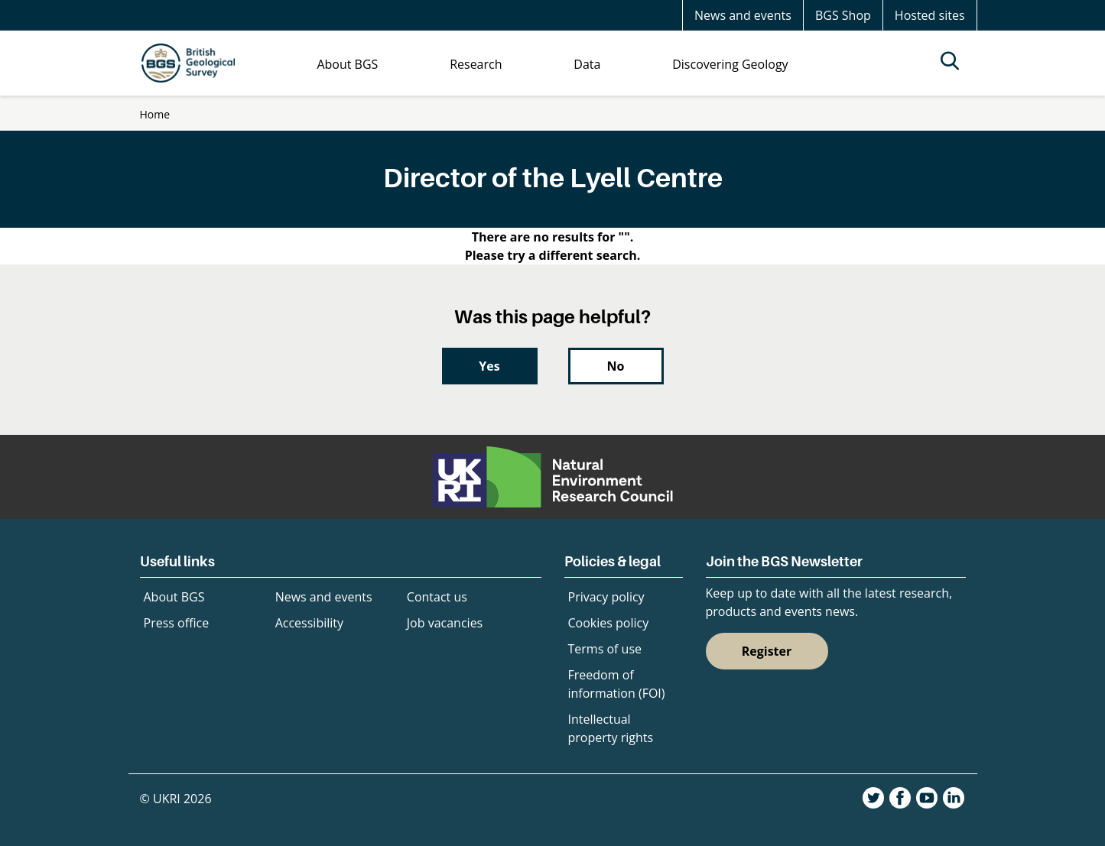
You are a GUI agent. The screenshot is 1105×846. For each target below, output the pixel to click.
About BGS (174, 596)
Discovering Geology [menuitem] (730, 64)
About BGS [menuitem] (347, 64)
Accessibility (309, 622)
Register (767, 651)
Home (155, 114)
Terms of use (605, 648)
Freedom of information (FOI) (616, 684)
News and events (742, 15)
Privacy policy (606, 596)
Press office (177, 622)
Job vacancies (445, 622)
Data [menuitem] (587, 64)
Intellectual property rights (611, 728)
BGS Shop (843, 15)
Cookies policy (608, 622)
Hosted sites (930, 15)
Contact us (437, 596)
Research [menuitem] (476, 64)
